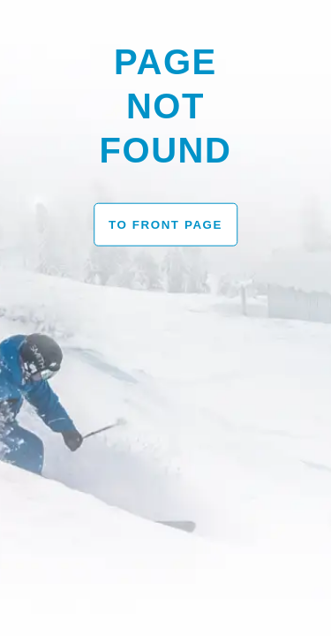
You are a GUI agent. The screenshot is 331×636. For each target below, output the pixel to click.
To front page (165, 224)
